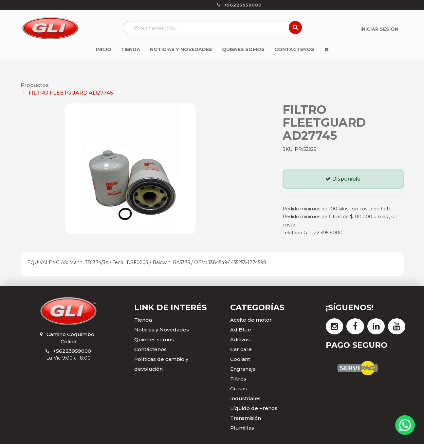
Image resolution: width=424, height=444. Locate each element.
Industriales (245, 398)
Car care (241, 349)
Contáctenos (150, 349)
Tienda (143, 320)
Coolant (240, 359)
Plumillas (242, 428)
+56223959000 (72, 351)
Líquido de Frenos (253, 408)
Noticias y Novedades (161, 330)
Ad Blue (240, 330)
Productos (35, 85)
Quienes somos (154, 339)
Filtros (238, 379)
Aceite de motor (251, 320)
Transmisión (245, 418)
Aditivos (240, 339)
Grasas (238, 388)
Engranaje (243, 369)
